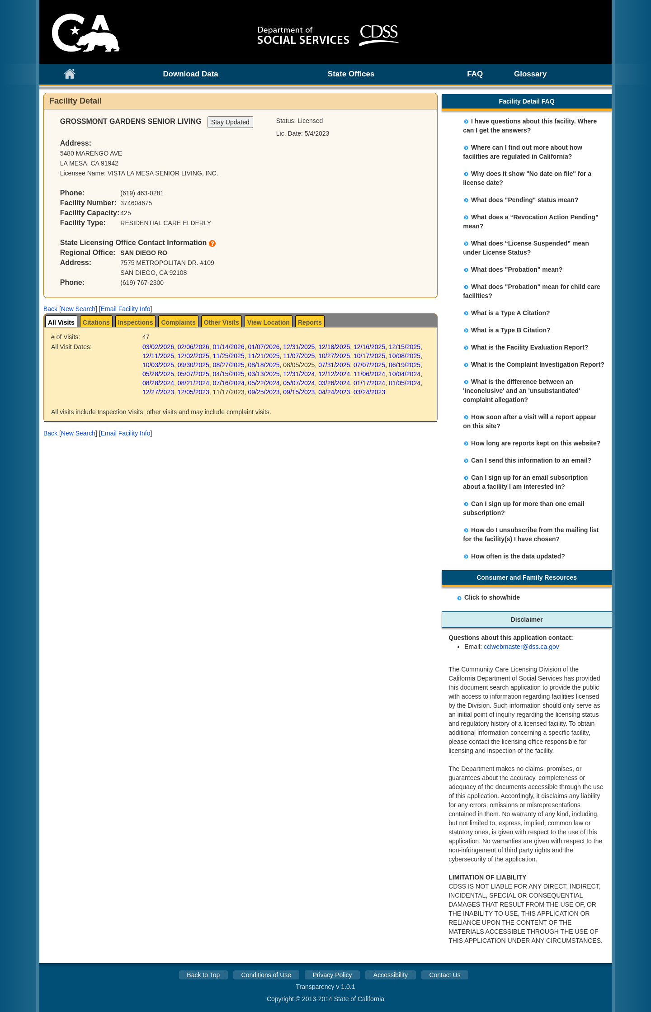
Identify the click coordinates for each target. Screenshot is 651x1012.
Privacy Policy (332, 975)
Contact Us (444, 975)
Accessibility (390, 975)
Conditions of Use (266, 975)
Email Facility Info (126, 308)
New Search (78, 308)
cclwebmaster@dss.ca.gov (521, 646)
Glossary (530, 74)
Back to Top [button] (203, 975)
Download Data (190, 74)
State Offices (351, 74)
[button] (50, 308)
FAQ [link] (475, 74)
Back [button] (50, 308)
